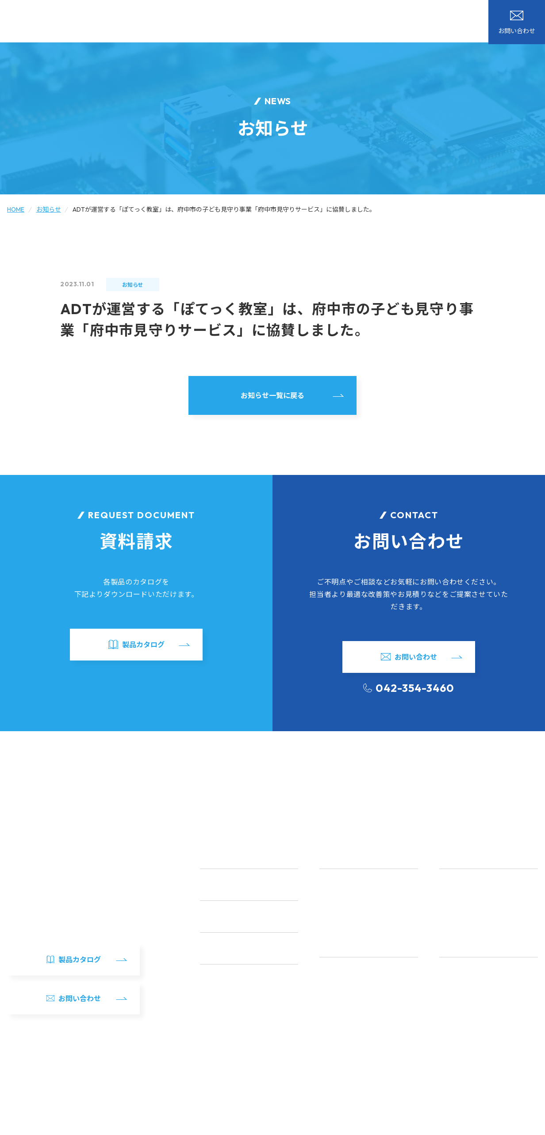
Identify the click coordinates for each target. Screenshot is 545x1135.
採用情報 (414, 23)
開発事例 (286, 23)
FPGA (328, 898)
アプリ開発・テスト (348, 914)
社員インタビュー (465, 971)
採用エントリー (461, 1048)
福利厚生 (452, 987)
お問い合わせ (473, 18)
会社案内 (371, 23)
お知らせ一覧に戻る (272, 395)
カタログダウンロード (339, 9)
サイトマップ (23, 1125)
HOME (205, 23)
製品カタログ (521, 18)
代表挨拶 (332, 987)
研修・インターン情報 (471, 1002)
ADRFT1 (451, 883)
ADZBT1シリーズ (463, 898)
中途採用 (452, 1033)
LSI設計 (330, 883)
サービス (244, 23)
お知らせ (227, 9)
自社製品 (329, 23)
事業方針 (332, 1002)
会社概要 (332, 971)
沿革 (325, 1017)
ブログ (274, 9)
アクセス (332, 1033)
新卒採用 (452, 1017)
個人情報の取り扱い (75, 1125)
